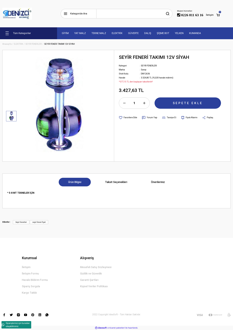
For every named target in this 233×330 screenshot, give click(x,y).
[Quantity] (134, 103)
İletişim (26, 267)
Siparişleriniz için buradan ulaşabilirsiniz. (15, 324)
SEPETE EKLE (188, 103)
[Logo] (17, 14)
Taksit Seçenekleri (116, 182)
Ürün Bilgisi (74, 182)
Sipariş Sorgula (31, 286)
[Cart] (218, 15)
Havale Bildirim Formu (35, 279)
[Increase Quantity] (144, 103)
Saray (143, 69)
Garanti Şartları (89, 279)
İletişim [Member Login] (210, 15)
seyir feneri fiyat (39, 222)
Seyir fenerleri (21, 222)
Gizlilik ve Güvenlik (91, 273)
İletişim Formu (30, 273)
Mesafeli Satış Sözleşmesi (95, 267)
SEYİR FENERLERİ (149, 65)
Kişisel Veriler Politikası (94, 286)
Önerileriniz (158, 182)
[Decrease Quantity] (124, 103)
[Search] (134, 13)
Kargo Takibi (29, 292)
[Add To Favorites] (128, 117)
